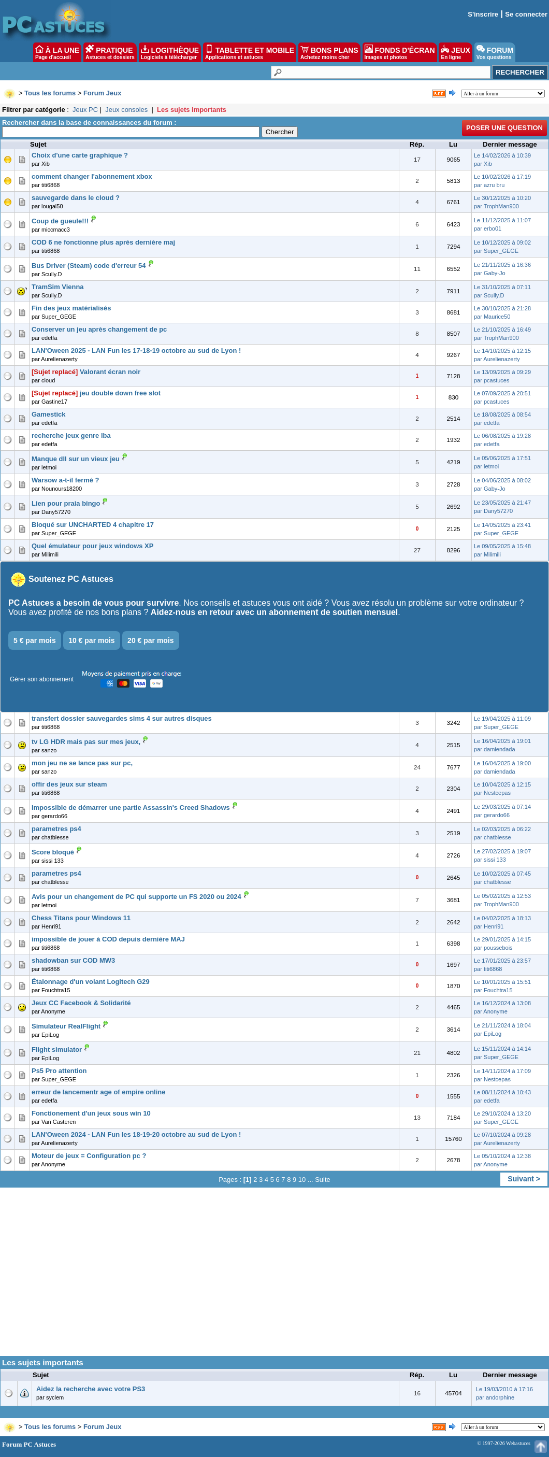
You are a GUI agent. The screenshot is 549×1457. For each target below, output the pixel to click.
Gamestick (49, 414)
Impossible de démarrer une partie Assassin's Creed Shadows (131, 807)
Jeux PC (85, 109)
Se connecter (526, 14)
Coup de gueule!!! (60, 221)
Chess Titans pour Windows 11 (81, 918)
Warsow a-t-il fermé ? (65, 480)
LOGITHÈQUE (170, 52)
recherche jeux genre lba (71, 435)
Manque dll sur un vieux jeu (76, 459)
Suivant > (524, 1179)
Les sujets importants (191, 109)
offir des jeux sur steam (69, 784)
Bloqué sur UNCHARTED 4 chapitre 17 (93, 524)
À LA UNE (57, 52)
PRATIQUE (110, 52)
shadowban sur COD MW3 (73, 960)
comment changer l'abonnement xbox (92, 176)
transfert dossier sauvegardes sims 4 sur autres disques (122, 718)
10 (302, 1179)
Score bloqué (53, 852)
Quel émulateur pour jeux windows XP (92, 546)
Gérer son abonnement (42, 679)
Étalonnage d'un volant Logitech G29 (91, 981)
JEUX (455, 52)
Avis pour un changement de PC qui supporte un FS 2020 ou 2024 (136, 897)
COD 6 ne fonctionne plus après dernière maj (103, 242)
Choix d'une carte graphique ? (80, 155)
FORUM (494, 52)
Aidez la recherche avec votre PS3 (90, 1389)
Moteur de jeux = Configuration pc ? (89, 1156)
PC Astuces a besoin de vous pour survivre (93, 602)
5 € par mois (34, 640)
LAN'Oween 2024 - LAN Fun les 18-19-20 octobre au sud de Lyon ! (136, 1134)
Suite (322, 1179)
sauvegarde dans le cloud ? (76, 198)
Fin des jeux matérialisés (71, 308)
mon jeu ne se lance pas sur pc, (82, 763)
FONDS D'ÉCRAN (400, 52)
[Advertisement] (274, 1275)
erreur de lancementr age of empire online (98, 1092)
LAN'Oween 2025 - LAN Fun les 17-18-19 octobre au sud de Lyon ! (136, 350)
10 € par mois (91, 640)
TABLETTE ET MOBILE (249, 52)
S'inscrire (483, 14)
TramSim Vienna (58, 287)
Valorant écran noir (110, 372)
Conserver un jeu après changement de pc (99, 329)
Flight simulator (57, 1049)
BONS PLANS (329, 52)
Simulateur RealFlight (66, 1026)
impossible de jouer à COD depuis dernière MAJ (108, 939)
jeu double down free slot (120, 393)
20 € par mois (150, 640)
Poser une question (504, 128)
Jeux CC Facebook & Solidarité (81, 1003)
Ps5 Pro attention (59, 1071)
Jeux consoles (126, 109)
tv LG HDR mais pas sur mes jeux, (86, 742)
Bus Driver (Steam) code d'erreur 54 (89, 265)
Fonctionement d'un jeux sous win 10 (91, 1113)
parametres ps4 (56, 829)
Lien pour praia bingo (66, 503)
